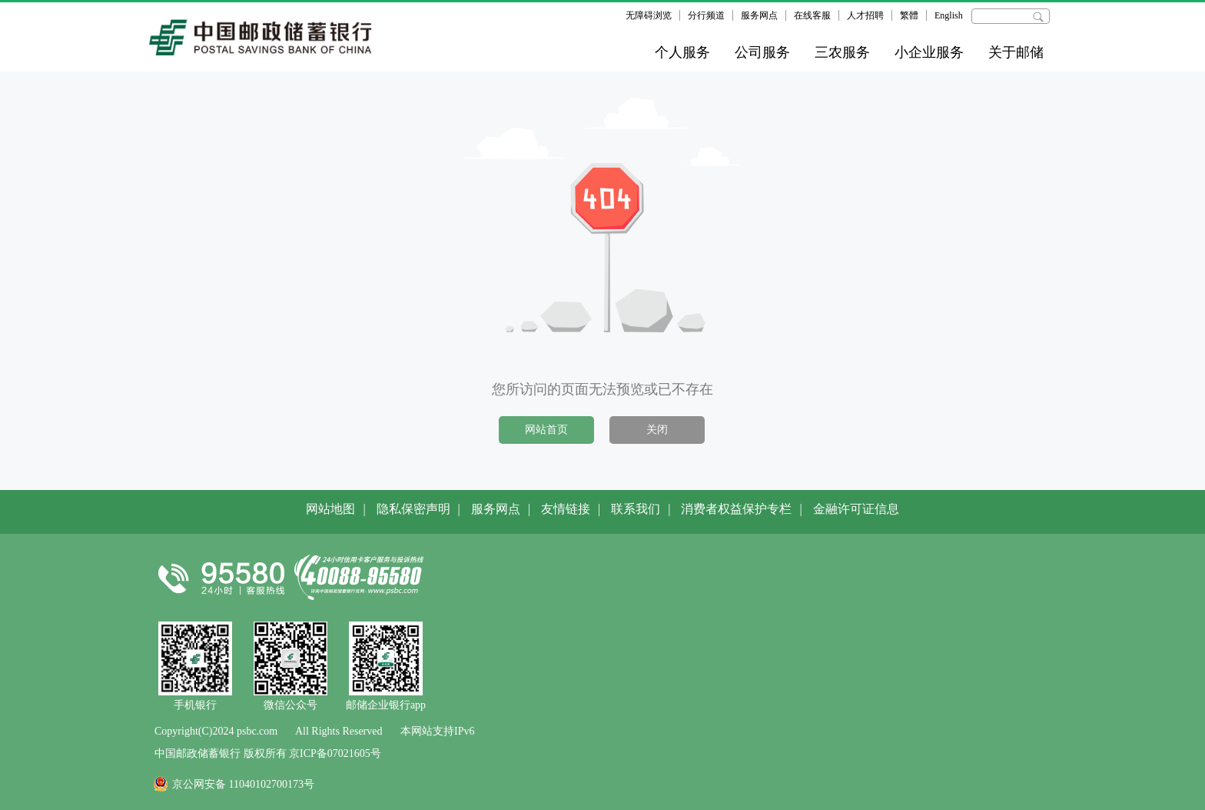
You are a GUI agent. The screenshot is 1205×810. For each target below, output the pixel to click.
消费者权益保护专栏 (736, 508)
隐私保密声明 (413, 508)
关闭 (657, 429)
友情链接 (565, 508)
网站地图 (330, 508)
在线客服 (812, 15)
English (948, 15)
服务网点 (759, 15)
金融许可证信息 (856, 508)
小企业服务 (929, 52)
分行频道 (706, 15)
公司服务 (762, 52)
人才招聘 (865, 15)
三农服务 (842, 52)
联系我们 (635, 508)
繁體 (909, 15)
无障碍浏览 (649, 15)
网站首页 (546, 429)
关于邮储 (1016, 52)
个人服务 (682, 52)
